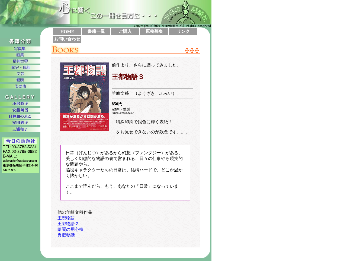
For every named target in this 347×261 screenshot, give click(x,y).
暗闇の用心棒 (70, 229)
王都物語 (66, 218)
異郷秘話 (66, 235)
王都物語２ (68, 223)
